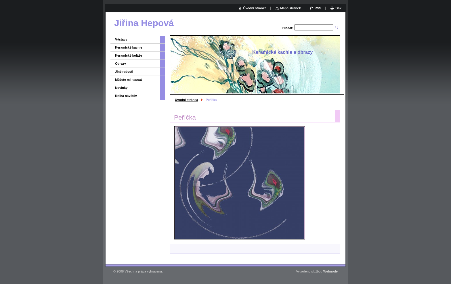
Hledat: (287, 28)
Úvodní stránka (186, 99)
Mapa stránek (290, 8)
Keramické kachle (128, 47)
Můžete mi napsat (128, 79)
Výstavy (121, 39)
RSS (318, 8)
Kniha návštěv (126, 95)
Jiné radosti (124, 71)
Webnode (330, 271)
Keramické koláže (128, 55)
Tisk (338, 8)
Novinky (121, 87)
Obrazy (120, 63)
